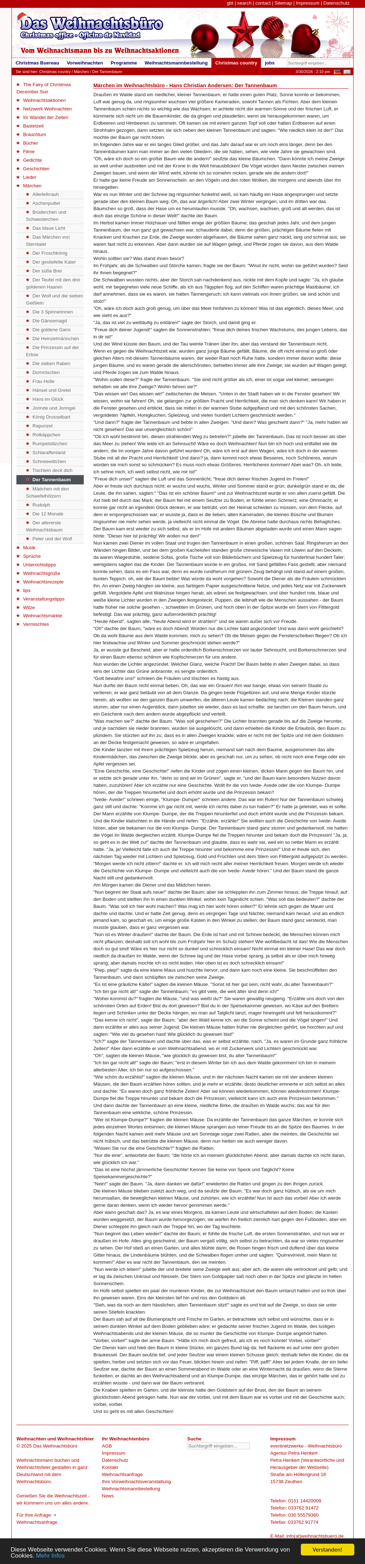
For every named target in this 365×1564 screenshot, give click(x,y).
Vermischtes (32, 624)
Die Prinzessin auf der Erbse (52, 351)
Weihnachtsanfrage (122, 1474)
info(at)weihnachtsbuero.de (315, 1536)
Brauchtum (31, 134)
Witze (25, 607)
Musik (25, 547)
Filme (25, 151)
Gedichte (29, 160)
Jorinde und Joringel (50, 408)
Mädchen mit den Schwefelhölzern (47, 492)
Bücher (27, 143)
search (244, 3)
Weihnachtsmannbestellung (131, 1488)
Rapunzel (39, 425)
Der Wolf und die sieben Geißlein (54, 299)
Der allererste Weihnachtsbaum (44, 526)
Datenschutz (336, 3)
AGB (107, 1446)
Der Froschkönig (46, 253)
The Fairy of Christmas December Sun (43, 88)
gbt (230, 3)
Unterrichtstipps (36, 564)
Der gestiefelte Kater (51, 262)
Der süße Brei (44, 271)
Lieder (26, 177)
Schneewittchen (46, 461)
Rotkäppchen (43, 434)
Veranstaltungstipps (40, 599)
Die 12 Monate (44, 513)
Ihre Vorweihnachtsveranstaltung (136, 1481)
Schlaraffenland (46, 452)
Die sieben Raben (48, 363)
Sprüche (28, 556)
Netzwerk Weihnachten (44, 108)
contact (263, 3)
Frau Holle (40, 381)
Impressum (307, 3)
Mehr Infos (50, 1556)
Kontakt (110, 1467)
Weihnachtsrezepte (39, 581)
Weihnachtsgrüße (38, 573)
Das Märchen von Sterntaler (48, 240)
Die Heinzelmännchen (52, 338)
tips (23, 590)
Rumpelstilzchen (46, 443)
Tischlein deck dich (49, 470)
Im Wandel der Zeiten (42, 117)
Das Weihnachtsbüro (55, 1446)
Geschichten (32, 168)
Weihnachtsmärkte (39, 615)
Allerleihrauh (42, 194)
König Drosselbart (48, 417)
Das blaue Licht (45, 228)
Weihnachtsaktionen (41, 100)
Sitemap (283, 3)
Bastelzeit (29, 126)
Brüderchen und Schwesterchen (46, 215)
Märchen (81, 71)
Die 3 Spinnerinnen (49, 312)
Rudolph (38, 505)
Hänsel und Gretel (48, 390)
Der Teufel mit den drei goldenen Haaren (53, 283)
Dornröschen (43, 372)
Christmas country (55, 71)
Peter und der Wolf (49, 538)
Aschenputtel (43, 203)
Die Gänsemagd (46, 320)
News (108, 1495)
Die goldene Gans (48, 329)
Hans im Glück (44, 399)
